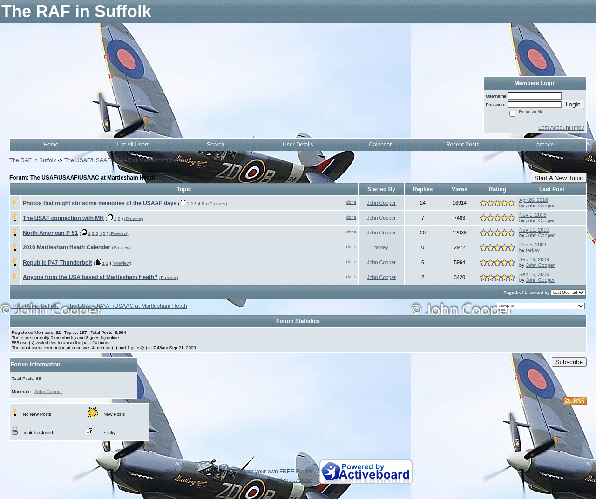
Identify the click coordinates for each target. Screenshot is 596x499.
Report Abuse (295, 480)
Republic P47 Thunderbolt (57, 262)
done (351, 202)
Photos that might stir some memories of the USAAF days (99, 203)
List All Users (133, 144)
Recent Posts (462, 144)
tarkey (381, 247)
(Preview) (217, 203)
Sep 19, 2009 (534, 259)
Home (50, 144)
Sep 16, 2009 (534, 274)
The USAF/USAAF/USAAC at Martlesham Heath (124, 160)
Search (215, 144)
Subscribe (569, 362)
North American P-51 (50, 233)
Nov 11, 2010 (534, 230)
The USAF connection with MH (63, 218)
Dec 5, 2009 (532, 244)
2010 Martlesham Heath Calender (66, 247)
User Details (298, 144)
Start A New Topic (559, 177)
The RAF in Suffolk (33, 160)
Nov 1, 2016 (532, 215)
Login (573, 104)
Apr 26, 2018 (533, 200)
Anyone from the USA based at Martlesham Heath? (90, 277)
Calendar (380, 144)
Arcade (545, 144)
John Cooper (381, 203)
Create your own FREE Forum (274, 471)
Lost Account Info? (561, 128)
